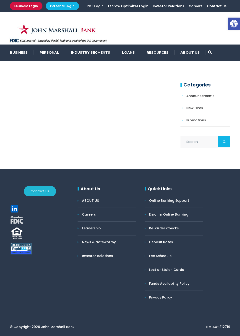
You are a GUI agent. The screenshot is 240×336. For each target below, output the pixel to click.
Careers (195, 6)
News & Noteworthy (99, 242)
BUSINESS (19, 53)
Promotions (196, 120)
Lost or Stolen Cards (166, 270)
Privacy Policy (160, 297)
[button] (234, 24)
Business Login (26, 6)
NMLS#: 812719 (218, 327)
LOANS (128, 53)
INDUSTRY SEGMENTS (90, 53)
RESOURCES (158, 53)
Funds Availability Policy (169, 283)
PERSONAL (49, 53)
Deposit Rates (161, 242)
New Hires (194, 108)
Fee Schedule (160, 256)
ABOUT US (190, 53)
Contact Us (217, 6)
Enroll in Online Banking (168, 214)
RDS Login (95, 6)
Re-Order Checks (164, 228)
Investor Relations (168, 6)
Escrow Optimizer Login (128, 6)
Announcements (200, 96)
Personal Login (62, 6)
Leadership (91, 228)
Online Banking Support (169, 200)
